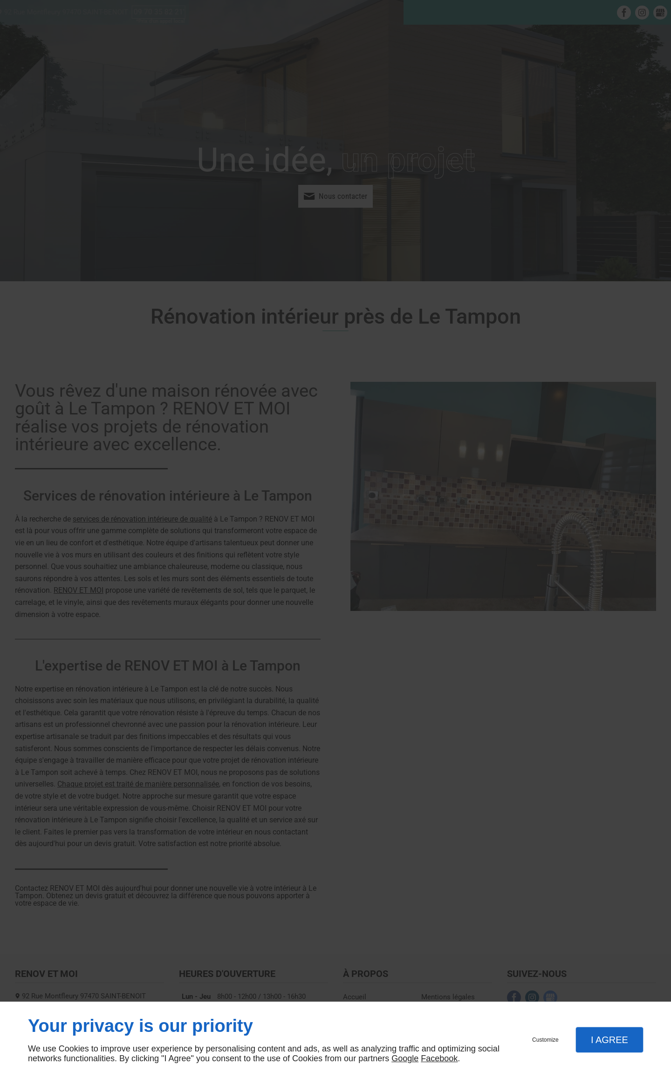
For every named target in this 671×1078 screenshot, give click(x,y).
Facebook (439, 1058)
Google (404, 1058)
